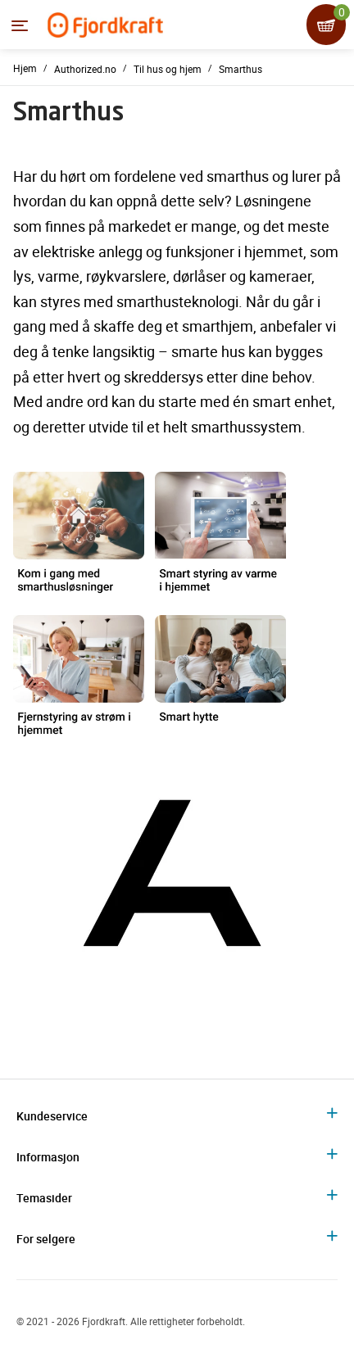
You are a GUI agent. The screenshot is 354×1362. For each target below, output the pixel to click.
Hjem (25, 68)
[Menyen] (19, 25)
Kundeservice (52, 1116)
